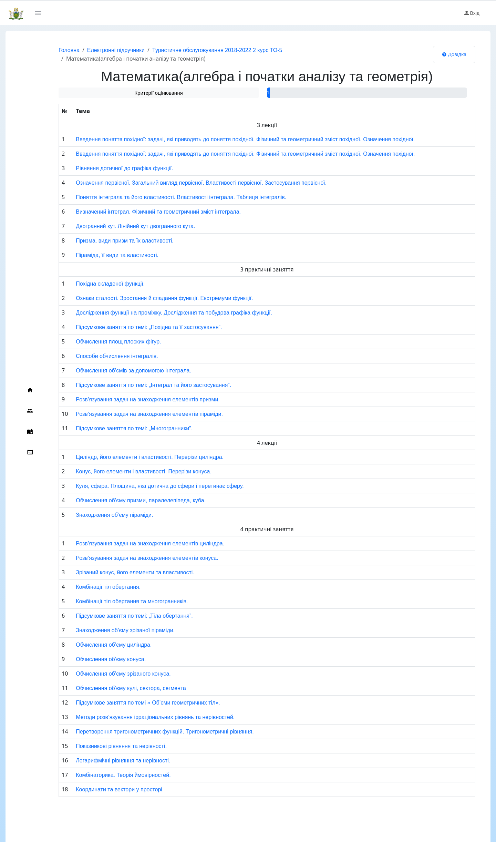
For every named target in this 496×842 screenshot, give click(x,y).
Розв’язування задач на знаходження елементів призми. (135, 399)
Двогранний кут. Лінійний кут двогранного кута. (122, 226)
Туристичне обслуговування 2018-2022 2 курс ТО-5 (203, 50)
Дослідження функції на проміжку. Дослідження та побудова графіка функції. (161, 313)
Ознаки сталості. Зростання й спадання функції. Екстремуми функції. (151, 298)
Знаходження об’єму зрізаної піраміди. (112, 630)
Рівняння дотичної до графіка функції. (111, 168)
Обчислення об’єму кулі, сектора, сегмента (118, 688)
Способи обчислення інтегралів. (104, 356)
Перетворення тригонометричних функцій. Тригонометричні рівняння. (151, 732)
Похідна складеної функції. (97, 284)
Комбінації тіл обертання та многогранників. (119, 601)
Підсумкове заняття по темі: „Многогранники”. (121, 428)
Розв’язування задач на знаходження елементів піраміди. (136, 414)
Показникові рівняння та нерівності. (108, 746)
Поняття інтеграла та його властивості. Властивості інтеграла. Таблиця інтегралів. (168, 197)
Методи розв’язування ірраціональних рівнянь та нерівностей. (142, 717)
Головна (55, 50)
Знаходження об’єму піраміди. (101, 515)
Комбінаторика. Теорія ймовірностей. (110, 775)
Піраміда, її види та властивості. (104, 255)
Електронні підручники (102, 50)
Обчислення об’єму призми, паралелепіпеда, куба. (128, 500)
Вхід (471, 13)
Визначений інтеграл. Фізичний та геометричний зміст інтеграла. (145, 212)
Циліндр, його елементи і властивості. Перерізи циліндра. (136, 457)
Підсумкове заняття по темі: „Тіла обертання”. (121, 616)
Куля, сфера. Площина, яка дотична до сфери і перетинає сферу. (146, 486)
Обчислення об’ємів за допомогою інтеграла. (120, 370)
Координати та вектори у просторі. (107, 789)
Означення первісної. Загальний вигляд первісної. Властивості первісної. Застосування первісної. (188, 183)
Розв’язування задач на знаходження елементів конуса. (134, 558)
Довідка (454, 54)
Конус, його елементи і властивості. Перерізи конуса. (130, 471)
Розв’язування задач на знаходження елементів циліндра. (137, 543)
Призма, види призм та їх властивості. (111, 241)
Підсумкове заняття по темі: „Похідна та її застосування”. (136, 327)
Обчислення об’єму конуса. (98, 659)
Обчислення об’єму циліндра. (100, 645)
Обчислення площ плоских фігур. (105, 342)
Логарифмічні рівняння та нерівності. (110, 760)
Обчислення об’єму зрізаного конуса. (110, 674)
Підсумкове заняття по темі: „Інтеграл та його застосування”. (140, 385)
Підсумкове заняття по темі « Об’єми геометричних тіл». (135, 703)
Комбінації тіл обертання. (95, 587)
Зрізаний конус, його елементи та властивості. (122, 572)
